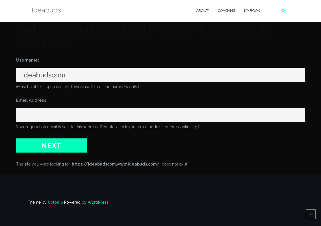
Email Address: (31, 100)
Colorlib (55, 202)
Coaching (226, 10)
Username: (27, 60)
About (202, 10)
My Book (252, 10)
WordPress (98, 202)
